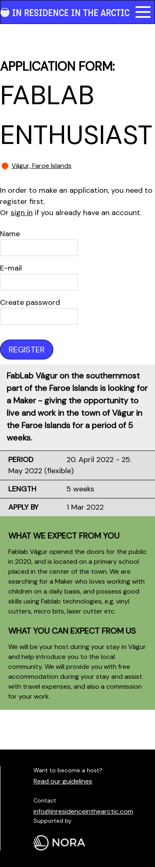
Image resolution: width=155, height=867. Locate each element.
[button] (143, 12)
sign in (22, 213)
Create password (30, 302)
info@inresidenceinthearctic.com (83, 811)
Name (10, 234)
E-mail (11, 268)
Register (27, 349)
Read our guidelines (62, 781)
